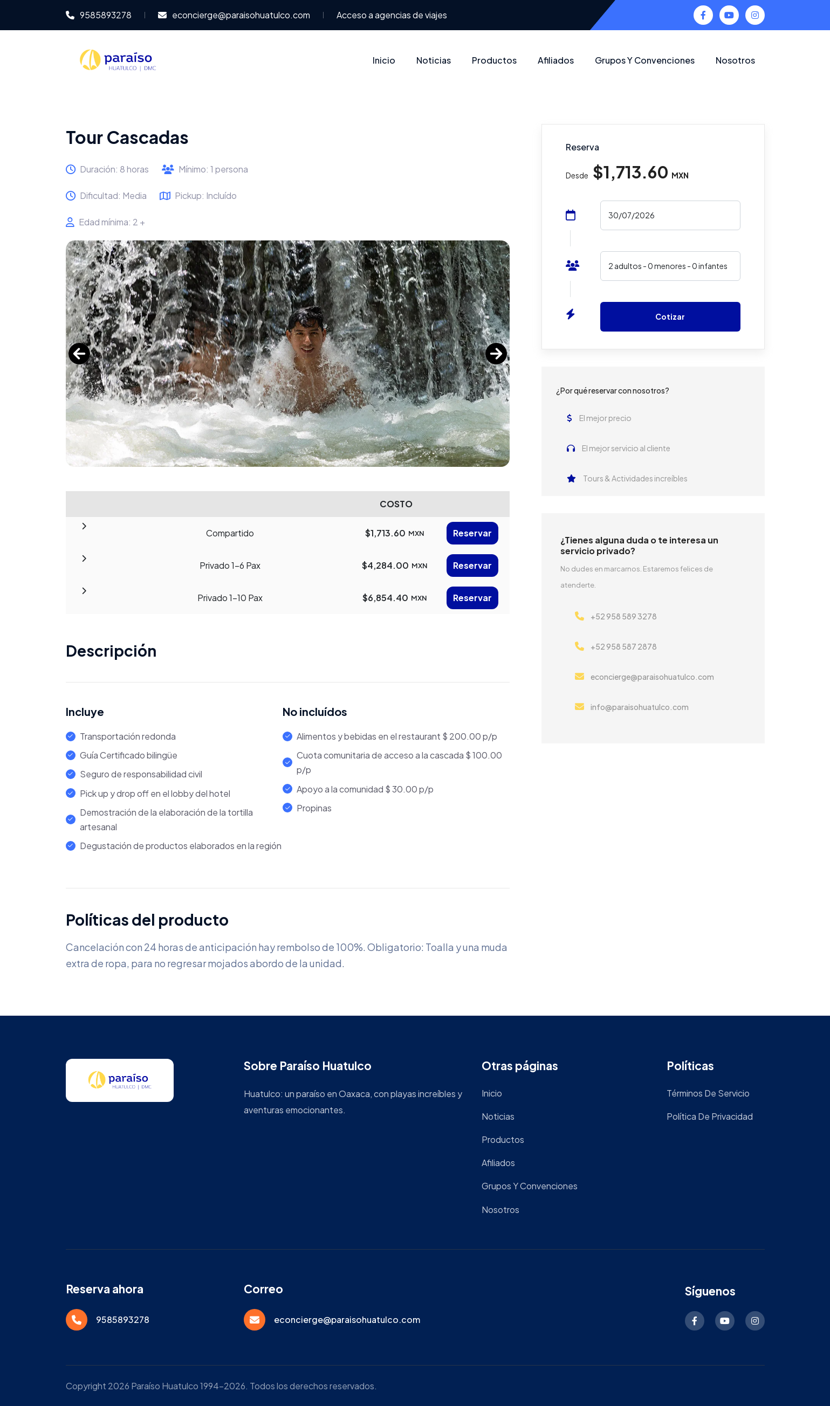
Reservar (472, 533)
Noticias (433, 60)
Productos (494, 60)
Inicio (384, 60)
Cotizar (670, 316)
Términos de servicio (708, 1093)
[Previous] (79, 353)
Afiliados (556, 60)
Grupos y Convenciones (645, 60)
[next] (496, 353)
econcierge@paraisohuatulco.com (234, 14)
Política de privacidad (710, 1116)
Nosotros (735, 60)
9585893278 (99, 14)
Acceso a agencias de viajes (392, 14)
